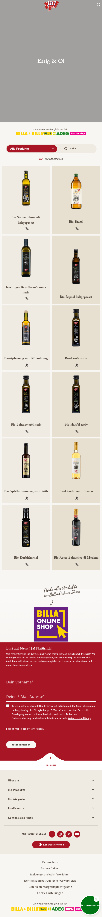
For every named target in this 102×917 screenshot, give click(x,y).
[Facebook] (52, 834)
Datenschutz (50, 862)
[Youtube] (77, 834)
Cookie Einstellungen (50, 893)
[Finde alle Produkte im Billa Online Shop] (51, 624)
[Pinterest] (68, 834)
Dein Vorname (19, 682)
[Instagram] (60, 834)
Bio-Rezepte (51, 808)
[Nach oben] (51, 765)
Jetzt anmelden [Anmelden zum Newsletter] (21, 744)
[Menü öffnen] (5, 5)
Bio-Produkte (51, 790)
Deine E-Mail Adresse (25, 697)
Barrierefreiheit (50, 868)
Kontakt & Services (51, 817)
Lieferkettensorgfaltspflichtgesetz (50, 887)
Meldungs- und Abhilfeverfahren (50, 874)
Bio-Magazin (51, 799)
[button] (96, 899)
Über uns (51, 780)
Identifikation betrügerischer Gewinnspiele (50, 880)
